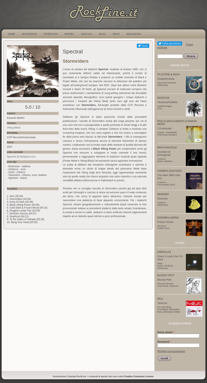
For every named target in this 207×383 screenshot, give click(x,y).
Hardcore (173, 286)
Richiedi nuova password (171, 351)
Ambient (173, 134)
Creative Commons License (139, 376)
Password (164, 341)
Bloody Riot (164, 279)
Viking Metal (13, 127)
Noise (160, 161)
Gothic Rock (163, 228)
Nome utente (165, 332)
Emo (159, 108)
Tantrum (162, 303)
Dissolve (162, 198)
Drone (160, 265)
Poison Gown (165, 221)
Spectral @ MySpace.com (21, 156)
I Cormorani (164, 128)
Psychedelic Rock (166, 184)
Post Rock (162, 134)
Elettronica (162, 85)
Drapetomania (166, 78)
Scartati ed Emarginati (163, 153)
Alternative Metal (172, 312)
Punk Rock (162, 286)
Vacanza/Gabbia (167, 102)
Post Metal (162, 309)
